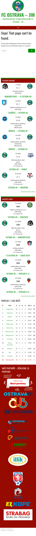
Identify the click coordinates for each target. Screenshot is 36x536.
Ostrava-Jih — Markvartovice (18, 237)
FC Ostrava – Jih (18, 14)
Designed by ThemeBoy (7, 530)
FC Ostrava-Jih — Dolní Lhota (18, 255)
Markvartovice (9, 331)
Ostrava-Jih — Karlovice (18, 217)
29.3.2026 (18, 174)
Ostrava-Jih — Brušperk (18, 187)
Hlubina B (10, 313)
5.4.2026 (18, 85)
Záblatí (10, 316)
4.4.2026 (18, 101)
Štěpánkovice (10, 335)
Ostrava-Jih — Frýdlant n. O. (18, 273)
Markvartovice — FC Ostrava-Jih (18, 96)
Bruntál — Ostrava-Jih (18, 130)
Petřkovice (10, 320)
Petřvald (9, 356)
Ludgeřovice (9, 309)
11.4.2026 (18, 203)
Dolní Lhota (9, 328)
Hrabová (9, 348)
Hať (10, 352)
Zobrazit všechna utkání (28, 191)
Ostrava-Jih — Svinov (18, 169)
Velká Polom (9, 324)
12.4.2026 (18, 260)
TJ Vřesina (10, 339)
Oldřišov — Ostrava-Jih (18, 112)
